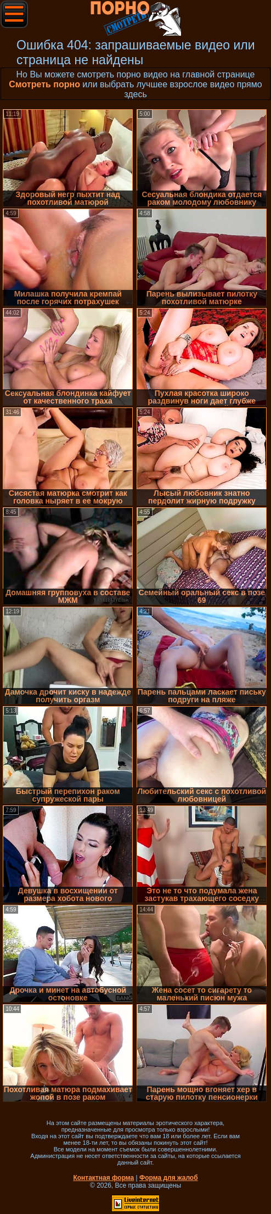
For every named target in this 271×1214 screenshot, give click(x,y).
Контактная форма (103, 1178)
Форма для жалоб (168, 1178)
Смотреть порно (44, 84)
